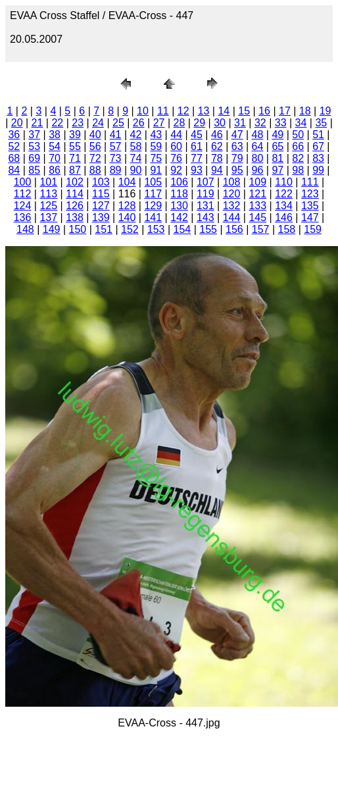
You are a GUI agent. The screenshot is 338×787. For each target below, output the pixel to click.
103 (101, 182)
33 (281, 122)
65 (277, 146)
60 (176, 146)
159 (313, 229)
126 (75, 205)
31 (240, 122)
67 (318, 146)
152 (130, 229)
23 (78, 122)
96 (258, 170)
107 (205, 182)
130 (179, 205)
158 (287, 229)
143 (205, 217)
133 (257, 205)
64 (258, 146)
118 (179, 193)
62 (217, 146)
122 (284, 193)
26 (139, 122)
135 (310, 205)
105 (153, 182)
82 (298, 158)
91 (156, 170)
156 (234, 229)
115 (101, 193)
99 (318, 170)
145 (257, 217)
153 (156, 229)
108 (232, 182)
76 (176, 158)
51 (318, 134)
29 (199, 122)
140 (127, 217)
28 (179, 122)
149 (51, 229)
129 (153, 205)
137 (48, 217)
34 (301, 122)
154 (182, 229)
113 (48, 193)
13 (204, 110)
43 (156, 134)
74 (136, 158)
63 (237, 146)
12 (183, 110)
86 (54, 170)
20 (17, 122)
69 (34, 158)
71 (75, 158)
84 (14, 170)
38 (54, 134)
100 (23, 182)
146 (284, 217)
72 (95, 158)
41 (116, 134)
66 (298, 146)
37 (34, 134)
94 (217, 170)
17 (285, 110)
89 (116, 170)
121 (257, 193)
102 (75, 182)
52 (14, 146)
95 (237, 170)
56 (95, 146)
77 (197, 158)
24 (98, 122)
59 (156, 146)
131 (205, 205)
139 (101, 217)
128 (127, 205)
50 (298, 134)
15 (244, 110)
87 (75, 170)
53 (34, 146)
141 (153, 217)
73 (116, 158)
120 (232, 193)
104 (127, 182)
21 (37, 122)
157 (261, 229)
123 (310, 193)
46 (217, 134)
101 (48, 182)
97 (277, 170)
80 (258, 158)
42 (136, 134)
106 (179, 182)
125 (48, 205)
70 (54, 158)
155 (208, 229)
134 (284, 205)
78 (217, 158)
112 (23, 193)
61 (197, 146)
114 (75, 193)
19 (325, 110)
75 (156, 158)
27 (159, 122)
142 (179, 217)
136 (23, 217)
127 (101, 205)
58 (136, 146)
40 (95, 134)
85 (34, 170)
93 (197, 170)
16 (264, 110)
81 (277, 158)
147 (310, 217)
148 (25, 229)
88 (95, 170)
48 (258, 134)
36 (14, 134)
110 (284, 182)
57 (116, 146)
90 (136, 170)
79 (237, 158)
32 (260, 122)
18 (305, 110)
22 (57, 122)
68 (14, 158)
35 (321, 122)
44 (176, 134)
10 (143, 110)
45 (197, 134)
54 (54, 146)
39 (75, 134)
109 (257, 182)
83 (318, 158)
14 (223, 110)
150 (78, 229)
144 (232, 217)
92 (176, 170)
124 (23, 205)
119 (205, 193)
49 (277, 134)
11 (163, 110)
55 (75, 146)
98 (298, 170)
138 (75, 217)
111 (310, 182)
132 (232, 205)
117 (153, 193)
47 (237, 134)
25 (118, 122)
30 (220, 122)
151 (103, 229)
